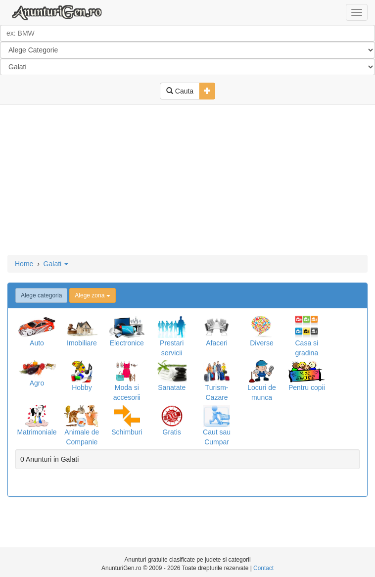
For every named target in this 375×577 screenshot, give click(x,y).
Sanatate (172, 387)
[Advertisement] (187, 180)
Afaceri (217, 343)
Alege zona (92, 295)
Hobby (82, 387)
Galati (56, 264)
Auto (37, 343)
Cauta (179, 91)
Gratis (172, 432)
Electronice (127, 343)
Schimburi (126, 432)
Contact (263, 568)
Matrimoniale (36, 432)
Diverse (261, 343)
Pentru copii (306, 387)
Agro (37, 383)
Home (24, 264)
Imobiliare (82, 343)
